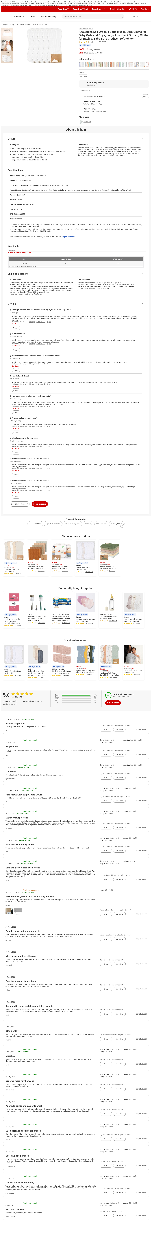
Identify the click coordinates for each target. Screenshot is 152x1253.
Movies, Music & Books (32, 3)
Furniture (76, 2)
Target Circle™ (63, 9)
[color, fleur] (106, 64)
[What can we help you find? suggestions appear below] (93, 16)
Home (46, 2)
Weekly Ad (36, 5)
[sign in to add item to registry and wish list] (145, 96)
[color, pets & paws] (136, 64)
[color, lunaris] (118, 64)
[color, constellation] (81, 64)
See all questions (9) (19, 504)
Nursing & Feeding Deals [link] (72, 524)
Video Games (21, 3)
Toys (8, 3)
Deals (103, 3)
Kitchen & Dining (53, 2)
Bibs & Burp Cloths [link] (35, 524)
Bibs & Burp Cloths (40, 24)
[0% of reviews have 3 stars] (76, 698)
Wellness (121, 2)
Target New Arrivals (7, 2)
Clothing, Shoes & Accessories (34, 2)
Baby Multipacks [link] (101, 524)
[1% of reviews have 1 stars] (76, 702)
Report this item (84, 91)
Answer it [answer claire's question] (16, 412)
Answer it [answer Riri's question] (16, 390)
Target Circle (82, 5)
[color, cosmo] (88, 64)
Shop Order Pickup (45, 5)
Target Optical (97, 3)
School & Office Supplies (47, 3)
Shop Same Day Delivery (59, 5)
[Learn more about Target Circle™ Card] (114, 102)
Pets (78, 3)
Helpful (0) (32, 322)
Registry (69, 5)
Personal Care (109, 2)
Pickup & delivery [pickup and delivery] (49, 17)
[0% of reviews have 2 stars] (76, 700)
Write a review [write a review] (113, 703)
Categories (20, 17)
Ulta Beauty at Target (86, 3)
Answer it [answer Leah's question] (16, 475)
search (122, 17)
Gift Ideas (67, 3)
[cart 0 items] (145, 16)
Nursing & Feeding (24, 24)
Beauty (103, 2)
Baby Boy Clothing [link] (116, 524)
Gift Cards (73, 3)
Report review (141, 729)
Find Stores (89, 5)
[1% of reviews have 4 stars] (76, 697)
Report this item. (68, 237)
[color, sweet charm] (148, 64)
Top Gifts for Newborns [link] (53, 524)
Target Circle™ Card (80, 9)
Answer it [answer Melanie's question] (16, 452)
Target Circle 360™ (99, 9)
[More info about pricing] (132, 50)
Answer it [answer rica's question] (16, 370)
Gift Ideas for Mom (19, 2)
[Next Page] (146, 64)
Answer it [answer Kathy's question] (16, 496)
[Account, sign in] (134, 16)
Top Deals (18, 5)
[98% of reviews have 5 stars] (76, 695)
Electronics (13, 3)
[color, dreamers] (94, 64)
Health (116, 2)
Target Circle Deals (27, 5)
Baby (99, 2)
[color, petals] (130, 64)
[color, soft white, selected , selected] (142, 64)
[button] (85, 45)
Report (49, 322)
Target (5, 24)
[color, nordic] (124, 64)
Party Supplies (59, 3)
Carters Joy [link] (88, 524)
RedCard (75, 5)
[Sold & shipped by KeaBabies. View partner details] (114, 84)
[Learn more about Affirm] (114, 110)
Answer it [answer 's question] (16, 328)
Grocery (81, 2)
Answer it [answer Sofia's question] (16, 432)
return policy (88, 288)
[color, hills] (112, 64)
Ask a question (39, 504)
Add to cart (83, 76)
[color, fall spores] (100, 64)
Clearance (108, 3)
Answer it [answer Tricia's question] (16, 350)
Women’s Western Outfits (135, 3)
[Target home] (6, 16)
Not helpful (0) (40, 322)
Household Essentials (91, 2)
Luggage (127, 2)
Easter (125, 3)
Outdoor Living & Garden (66, 2)
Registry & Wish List (117, 9)
